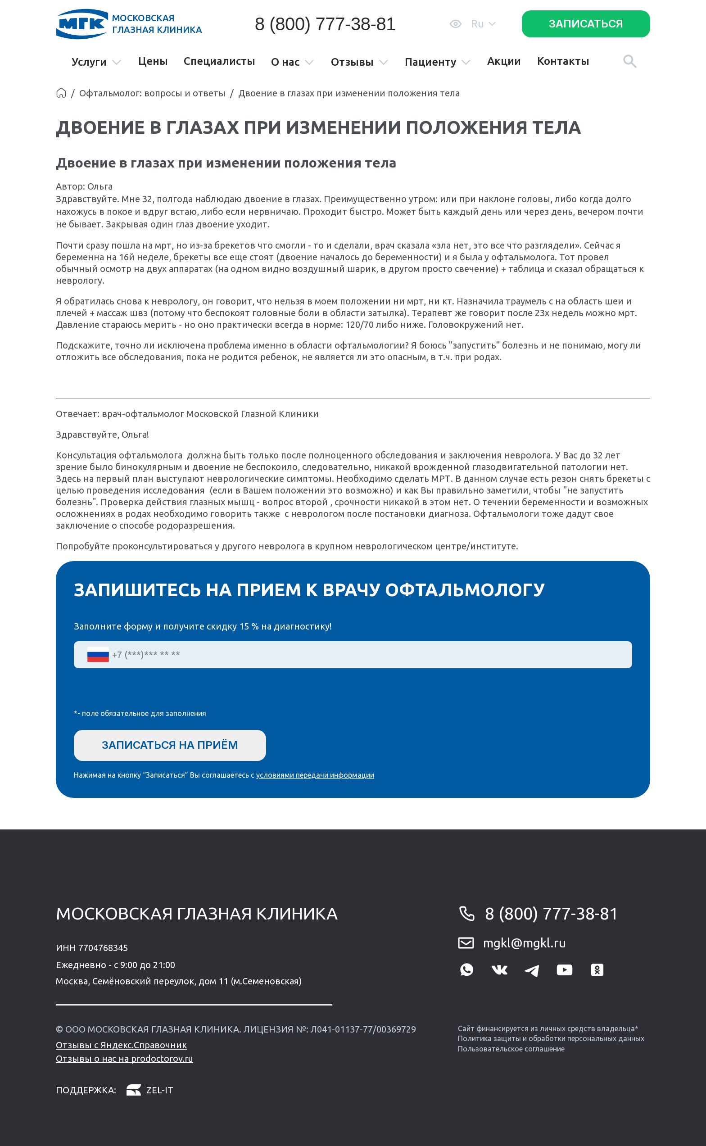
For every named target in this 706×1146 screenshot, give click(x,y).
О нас (293, 62)
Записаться (586, 23)
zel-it (149, 1090)
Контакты (563, 61)
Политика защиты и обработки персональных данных (551, 1038)
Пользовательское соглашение (511, 1049)
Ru (483, 24)
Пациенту (438, 62)
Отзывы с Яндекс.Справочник (121, 1045)
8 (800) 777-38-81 (325, 24)
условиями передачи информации (315, 775)
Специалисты (219, 61)
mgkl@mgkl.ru (524, 943)
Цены (153, 61)
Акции (504, 61)
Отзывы (360, 62)
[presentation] (142, 694)
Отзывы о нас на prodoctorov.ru (124, 1058)
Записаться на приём (170, 745)
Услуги (97, 62)
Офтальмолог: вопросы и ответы (152, 93)
